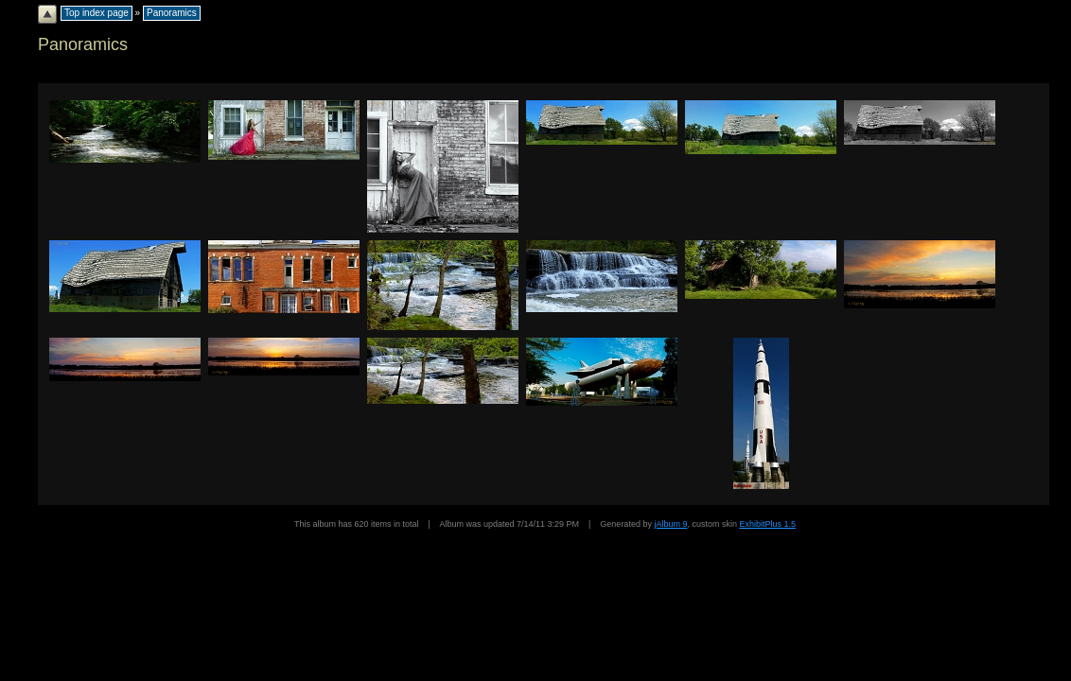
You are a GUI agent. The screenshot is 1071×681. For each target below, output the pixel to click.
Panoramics (172, 13)
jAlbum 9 (670, 524)
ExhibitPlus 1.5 (767, 524)
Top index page (96, 13)
